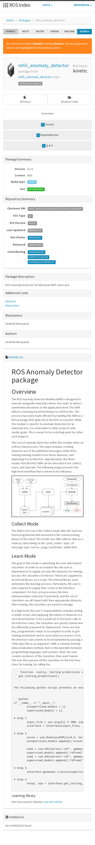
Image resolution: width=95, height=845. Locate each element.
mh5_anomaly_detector (43, 65)
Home (10, 20)
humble (10, 31)
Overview (48, 113)
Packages (25, 20)
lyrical (55, 31)
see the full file (53, 802)
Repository (12, 305)
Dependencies (47, 135)
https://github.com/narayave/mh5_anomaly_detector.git (55, 208)
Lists (47, 5)
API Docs (25, 99)
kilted (40, 31)
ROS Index (16, 4)
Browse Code (69, 99)
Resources (83, 5)
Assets (47, 124)
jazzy (25, 31)
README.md (15, 357)
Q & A (47, 146)
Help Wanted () (36, 252)
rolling (70, 31)
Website (10, 301)
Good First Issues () (38, 257)
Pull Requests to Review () (41, 262)
